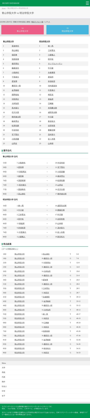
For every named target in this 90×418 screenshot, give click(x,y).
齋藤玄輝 (51, 130)
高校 (3, 372)
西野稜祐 (15, 95)
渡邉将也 (15, 46)
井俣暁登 (51, 81)
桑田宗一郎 (16, 86)
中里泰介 (51, 90)
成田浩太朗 (52, 112)
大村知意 (15, 103)
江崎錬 (50, 103)
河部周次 (15, 99)
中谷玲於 (15, 130)
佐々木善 (51, 139)
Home (4, 8)
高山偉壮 (15, 50)
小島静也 (15, 72)
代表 (3, 377)
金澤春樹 (15, 90)
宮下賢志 (15, 134)
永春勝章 (51, 72)
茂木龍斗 (51, 134)
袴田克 (50, 95)
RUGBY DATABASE (10, 3)
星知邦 (50, 77)
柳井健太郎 (16, 117)
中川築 (50, 117)
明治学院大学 (44, 41)
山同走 (14, 143)
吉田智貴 (51, 126)
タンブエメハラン (55, 64)
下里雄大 (15, 77)
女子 (3, 396)
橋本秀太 (15, 121)
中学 (3, 391)
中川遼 (50, 68)
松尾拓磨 (15, 126)
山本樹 (50, 143)
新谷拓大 (51, 121)
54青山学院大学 (22, 29)
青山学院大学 (8, 41)
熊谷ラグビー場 (37, 22)
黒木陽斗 (15, 108)
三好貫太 (51, 50)
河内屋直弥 (52, 86)
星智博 (14, 81)
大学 (3, 368)
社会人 (4, 386)
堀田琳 (14, 55)
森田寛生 (15, 64)
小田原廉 (15, 139)
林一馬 (50, 46)
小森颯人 (51, 55)
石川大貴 (15, 112)
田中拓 (50, 59)
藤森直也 (15, 68)
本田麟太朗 (52, 108)
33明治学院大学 (67, 29)
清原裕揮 (15, 59)
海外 (3, 382)
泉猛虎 (50, 99)
